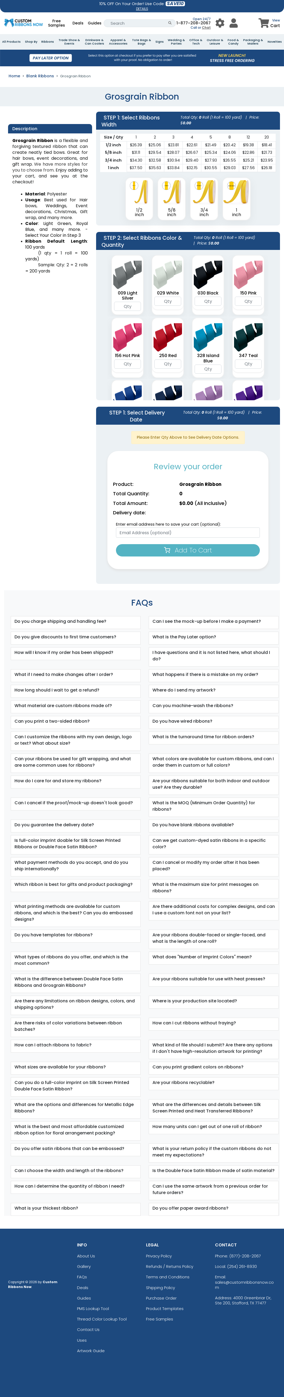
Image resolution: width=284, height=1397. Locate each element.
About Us (86, 1256)
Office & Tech (195, 41)
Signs (159, 41)
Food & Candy (233, 41)
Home (14, 76)
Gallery (84, 1266)
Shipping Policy (160, 1287)
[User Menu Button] (220, 23)
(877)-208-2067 (245, 1256)
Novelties (275, 41)
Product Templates (165, 1308)
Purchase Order (161, 1298)
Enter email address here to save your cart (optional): (168, 524)
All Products (11, 41)
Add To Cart (188, 550)
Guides (94, 23)
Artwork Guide (91, 1351)
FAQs (82, 1277)
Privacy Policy (159, 1256)
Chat (206, 27)
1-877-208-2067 (193, 23)
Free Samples (56, 23)
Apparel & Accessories (118, 41)
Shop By (31, 41)
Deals (77, 23)
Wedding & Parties (176, 41)
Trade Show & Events (69, 41)
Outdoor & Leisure (215, 41)
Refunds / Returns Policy (169, 1266)
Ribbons (47, 41)
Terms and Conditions (168, 1277)
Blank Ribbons (40, 76)
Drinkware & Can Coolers (94, 41)
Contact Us (88, 1329)
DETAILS (142, 8)
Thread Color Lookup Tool (102, 1319)
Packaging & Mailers (253, 41)
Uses (82, 1340)
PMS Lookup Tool (93, 1308)
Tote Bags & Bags (141, 41)
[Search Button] (170, 23)
